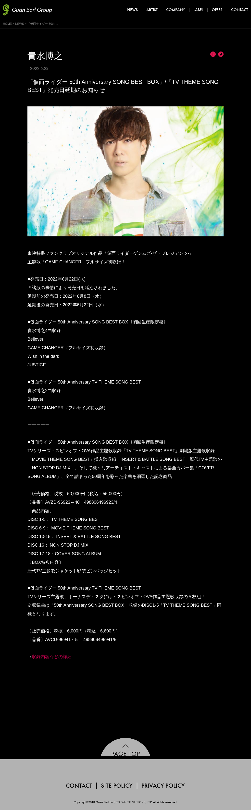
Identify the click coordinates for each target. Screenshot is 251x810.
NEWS (19, 24)
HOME (7, 24)
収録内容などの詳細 (52, 656)
